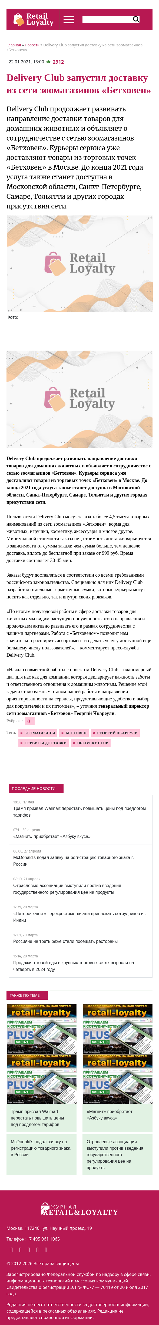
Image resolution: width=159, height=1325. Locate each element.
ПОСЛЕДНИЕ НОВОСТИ (33, 788)
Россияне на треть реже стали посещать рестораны (65, 941)
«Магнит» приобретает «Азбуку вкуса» (52, 836)
